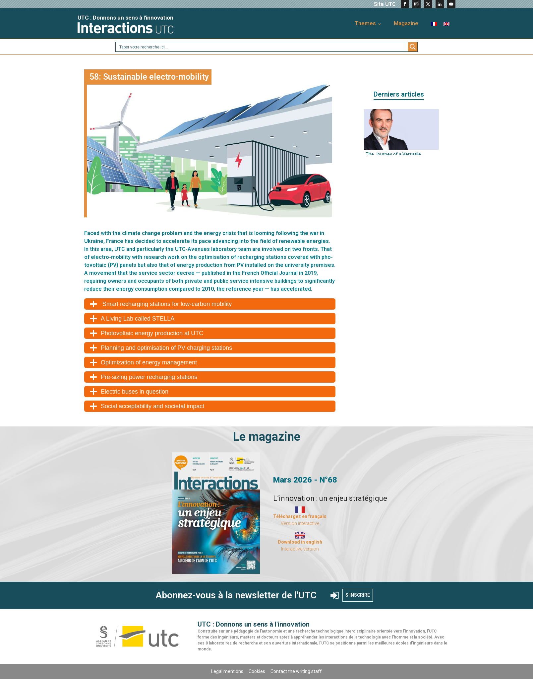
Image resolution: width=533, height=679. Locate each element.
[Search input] (262, 47)
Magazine (406, 23)
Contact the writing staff (296, 671)
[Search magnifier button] (412, 46)
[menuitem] (434, 23)
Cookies (257, 671)
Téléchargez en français (299, 516)
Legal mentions (227, 671)
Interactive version (300, 549)
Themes (365, 23)
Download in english (300, 542)
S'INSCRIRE (357, 595)
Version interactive (300, 523)
